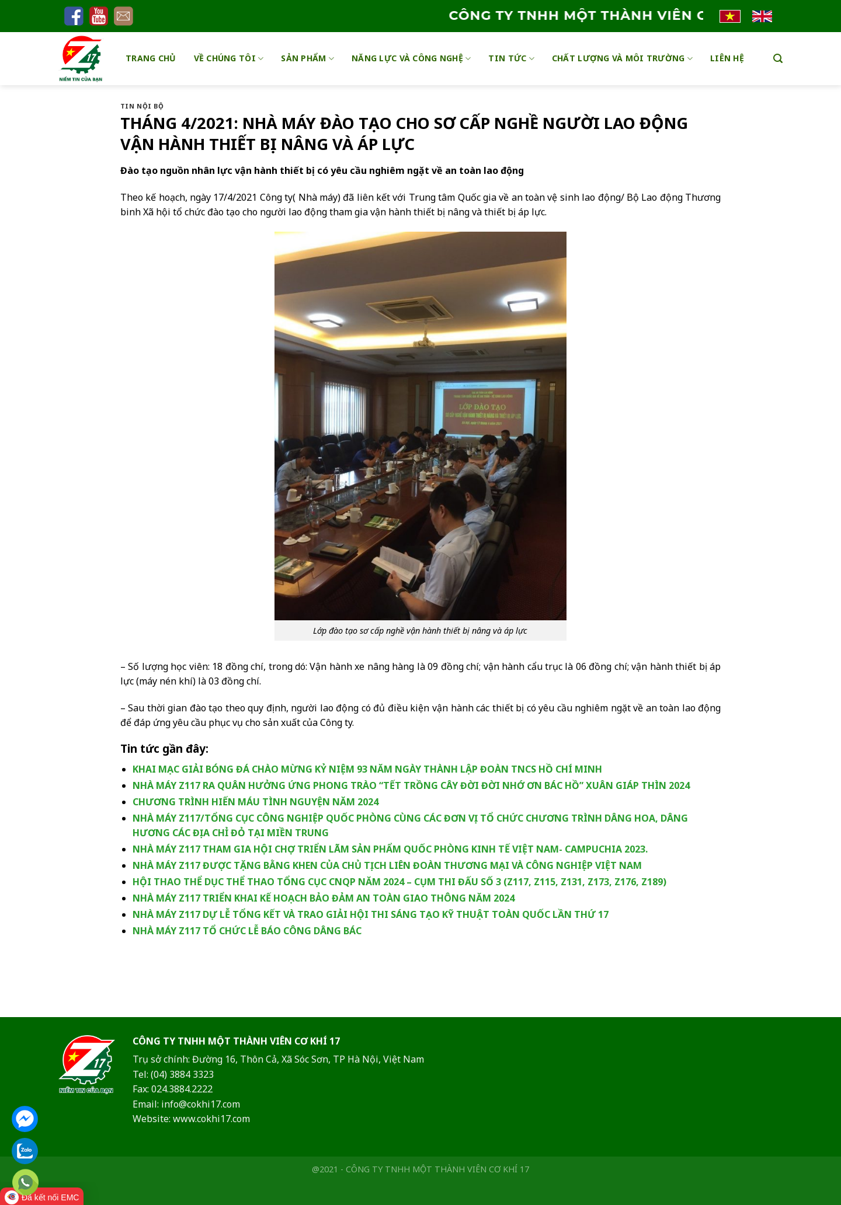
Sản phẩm (307, 58)
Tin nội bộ (142, 106)
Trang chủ (151, 58)
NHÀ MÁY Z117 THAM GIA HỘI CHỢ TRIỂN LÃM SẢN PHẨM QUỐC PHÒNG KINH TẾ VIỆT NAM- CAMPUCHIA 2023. (390, 849)
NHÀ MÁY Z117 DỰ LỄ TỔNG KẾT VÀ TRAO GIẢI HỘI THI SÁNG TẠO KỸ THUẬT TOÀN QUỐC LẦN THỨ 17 (371, 914)
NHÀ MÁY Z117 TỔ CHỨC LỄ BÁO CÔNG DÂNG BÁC (247, 930)
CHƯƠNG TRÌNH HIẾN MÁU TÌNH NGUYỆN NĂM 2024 (255, 801)
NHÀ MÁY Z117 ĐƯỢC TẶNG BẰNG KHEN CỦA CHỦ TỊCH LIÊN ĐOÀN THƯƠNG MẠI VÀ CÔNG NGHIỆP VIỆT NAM (387, 865)
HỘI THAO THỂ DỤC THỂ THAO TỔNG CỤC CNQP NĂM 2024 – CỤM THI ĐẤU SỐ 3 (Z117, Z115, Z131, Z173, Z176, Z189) (399, 881)
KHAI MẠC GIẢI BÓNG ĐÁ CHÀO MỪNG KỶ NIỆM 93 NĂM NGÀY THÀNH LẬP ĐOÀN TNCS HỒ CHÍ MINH (367, 769)
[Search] (778, 58)
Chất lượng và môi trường (622, 58)
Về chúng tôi (229, 58)
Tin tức (511, 58)
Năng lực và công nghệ (411, 58)
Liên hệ (727, 58)
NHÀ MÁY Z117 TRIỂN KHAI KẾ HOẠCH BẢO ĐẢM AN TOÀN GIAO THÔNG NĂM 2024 (324, 898)
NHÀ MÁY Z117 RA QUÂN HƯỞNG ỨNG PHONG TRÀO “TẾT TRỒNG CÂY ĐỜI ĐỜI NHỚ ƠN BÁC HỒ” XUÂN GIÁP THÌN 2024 (411, 785)
